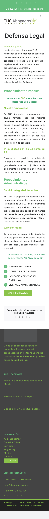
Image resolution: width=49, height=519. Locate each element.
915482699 (12, 9)
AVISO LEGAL (25, 502)
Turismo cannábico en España (19, 396)
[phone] (21, 496)
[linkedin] (14, 496)
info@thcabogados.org (31, 9)
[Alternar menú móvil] (44, 16)
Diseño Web (25, 505)
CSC (23, 98)
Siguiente (17, 46)
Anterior (8, 46)
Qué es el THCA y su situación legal (22, 409)
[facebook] (4, 496)
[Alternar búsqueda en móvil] (40, 16)
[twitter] (7, 496)
